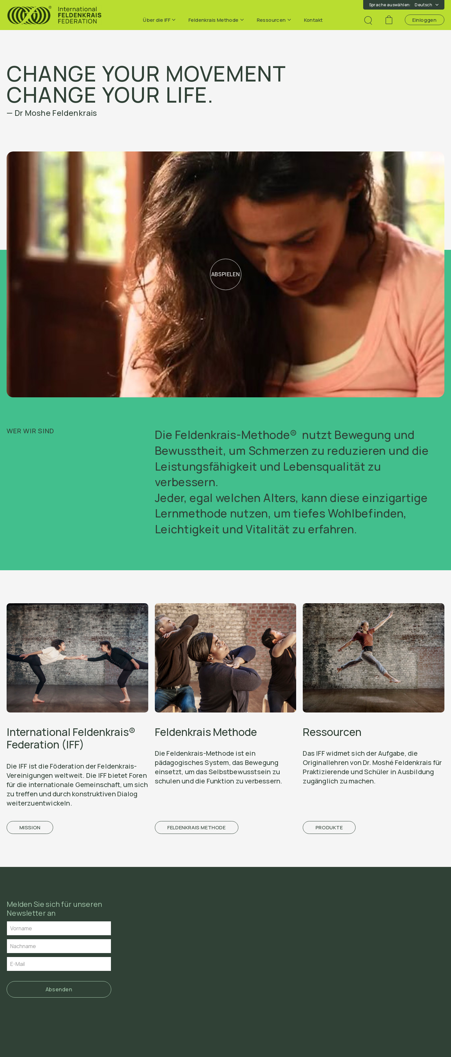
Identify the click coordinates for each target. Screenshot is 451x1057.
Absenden (59, 989)
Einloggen (424, 20)
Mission (30, 827)
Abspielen (225, 274)
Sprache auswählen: (403, 5)
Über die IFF (159, 20)
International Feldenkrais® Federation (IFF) (71, 738)
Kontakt (313, 20)
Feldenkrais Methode (216, 20)
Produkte (329, 827)
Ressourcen (274, 20)
